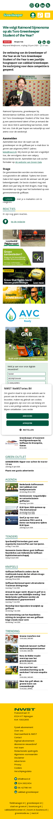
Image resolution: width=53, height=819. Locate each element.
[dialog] (26, 409)
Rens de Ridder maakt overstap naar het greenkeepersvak (30, 658)
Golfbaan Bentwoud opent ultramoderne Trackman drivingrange (24, 584)
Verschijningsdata (22, 771)
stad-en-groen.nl (18, 806)
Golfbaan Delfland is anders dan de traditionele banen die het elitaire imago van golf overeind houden (24, 574)
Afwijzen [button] (27, 423)
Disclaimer (19, 757)
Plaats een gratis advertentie (19, 470)
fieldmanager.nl (17, 803)
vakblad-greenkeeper (28, 792)
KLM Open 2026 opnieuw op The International (32, 508)
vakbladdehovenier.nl (15, 809)
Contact (18, 737)
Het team (19, 747)
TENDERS (11, 536)
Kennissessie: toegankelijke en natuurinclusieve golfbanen (33, 498)
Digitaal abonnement (24, 740)
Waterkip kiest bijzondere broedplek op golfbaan (24, 607)
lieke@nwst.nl (9, 151)
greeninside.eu (22, 813)
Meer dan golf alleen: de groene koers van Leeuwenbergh (31, 684)
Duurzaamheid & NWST (25, 734)
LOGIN (9, 199)
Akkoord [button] (27, 416)
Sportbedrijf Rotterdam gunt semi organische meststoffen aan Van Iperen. (24, 542)
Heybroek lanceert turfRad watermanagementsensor (32, 647)
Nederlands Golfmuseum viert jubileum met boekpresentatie (32, 487)
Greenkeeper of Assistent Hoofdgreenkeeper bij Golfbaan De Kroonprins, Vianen (32, 442)
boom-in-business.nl (37, 809)
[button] (27, 429)
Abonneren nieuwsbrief (25, 744)
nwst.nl (35, 813)
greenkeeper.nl (34, 803)
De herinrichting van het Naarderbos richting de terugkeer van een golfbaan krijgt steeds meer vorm (24, 617)
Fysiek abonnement (23, 727)
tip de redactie (18, 221)
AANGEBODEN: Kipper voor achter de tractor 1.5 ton (26, 463)
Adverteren (19, 761)
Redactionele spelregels (26, 750)
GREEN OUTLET (15, 457)
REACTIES (9, 209)
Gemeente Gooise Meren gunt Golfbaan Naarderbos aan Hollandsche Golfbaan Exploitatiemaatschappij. (24, 553)
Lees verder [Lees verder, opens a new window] (27, 409)
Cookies (18, 767)
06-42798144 (24, 787)
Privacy (17, 764)
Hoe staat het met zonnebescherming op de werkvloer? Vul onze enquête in (33, 671)
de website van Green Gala (28, 162)
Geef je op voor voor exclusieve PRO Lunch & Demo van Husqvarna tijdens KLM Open (33, 521)
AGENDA (11, 479)
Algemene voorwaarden (26, 754)
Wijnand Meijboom (11, 45)
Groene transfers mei (30, 636)
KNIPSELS (11, 567)
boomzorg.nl (35, 806)
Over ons (18, 730)
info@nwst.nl (24, 778)
